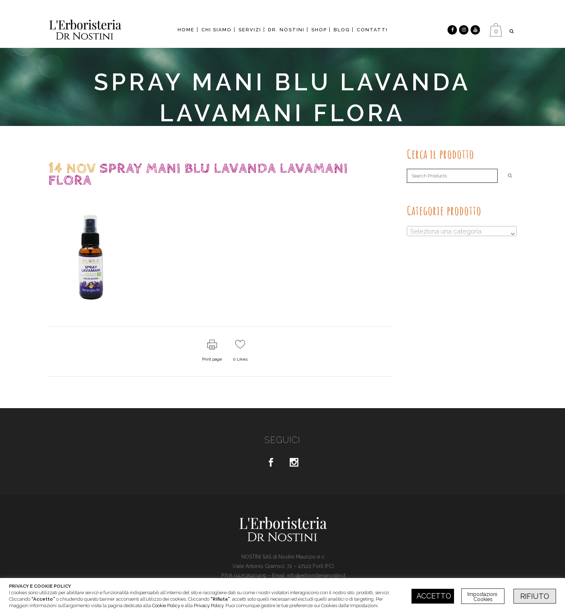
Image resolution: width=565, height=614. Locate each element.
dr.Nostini (111, 194)
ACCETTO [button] (434, 596)
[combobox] (462, 231)
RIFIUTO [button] (534, 596)
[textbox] (461, 231)
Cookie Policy (166, 605)
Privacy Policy (208, 605)
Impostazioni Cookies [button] (483, 596)
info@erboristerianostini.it (316, 575)
